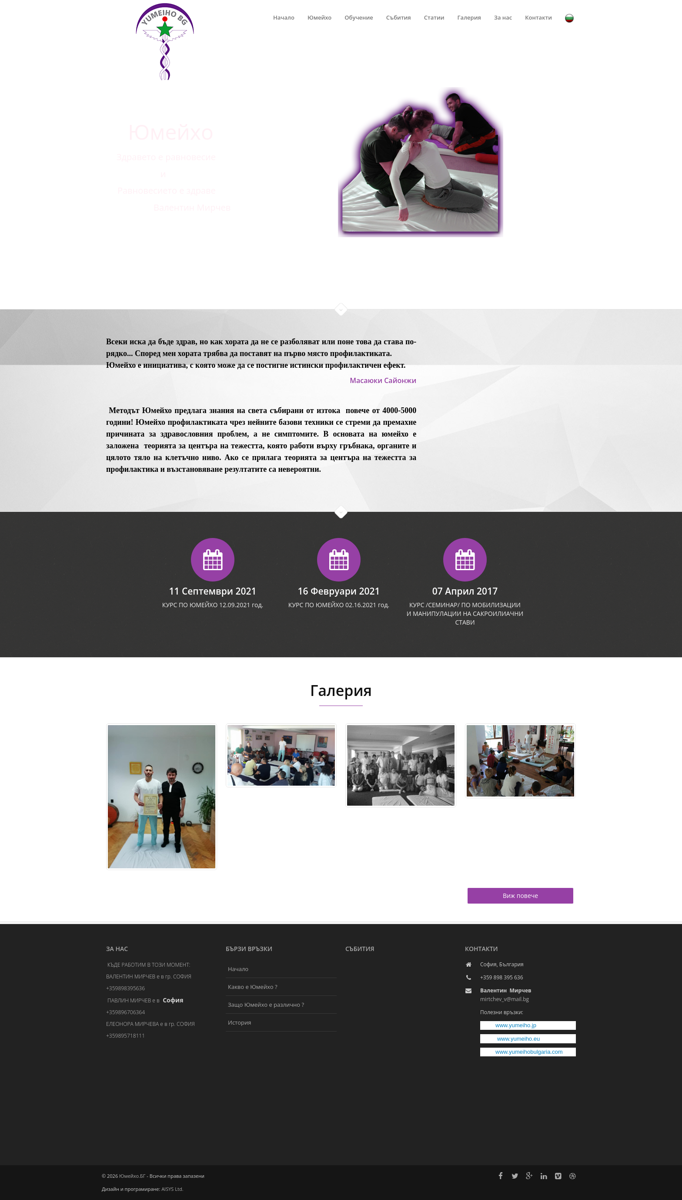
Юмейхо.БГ (132, 1176)
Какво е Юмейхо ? (252, 987)
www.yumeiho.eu (518, 1038)
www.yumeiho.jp (515, 1025)
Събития (398, 17)
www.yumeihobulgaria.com (529, 1052)
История (239, 1022)
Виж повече (520, 895)
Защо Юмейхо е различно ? (266, 1004)
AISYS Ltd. (172, 1189)
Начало (283, 17)
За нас (503, 17)
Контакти (538, 17)
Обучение (358, 17)
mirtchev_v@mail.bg (504, 999)
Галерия (469, 17)
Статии (434, 17)
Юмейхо (319, 17)
